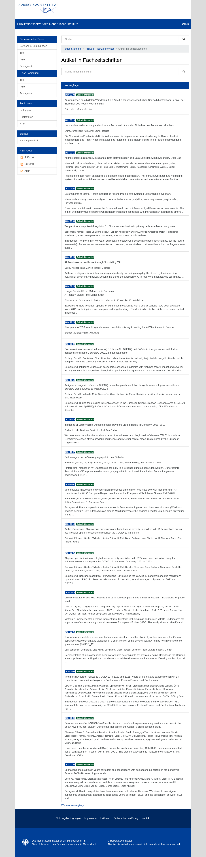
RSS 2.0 (27, 164)
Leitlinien (105, 818)
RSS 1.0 (27, 157)
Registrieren (26, 117)
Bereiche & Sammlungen (33, 46)
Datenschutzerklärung (126, 818)
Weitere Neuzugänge (73, 805)
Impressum (90, 818)
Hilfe (22, 123)
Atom (25, 171)
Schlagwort (26, 66)
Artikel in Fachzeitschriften (100, 48)
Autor (23, 59)
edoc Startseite (73, 48)
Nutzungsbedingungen (68, 818)
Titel (22, 52)
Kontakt (146, 818)
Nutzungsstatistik (29, 140)
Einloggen (25, 110)
